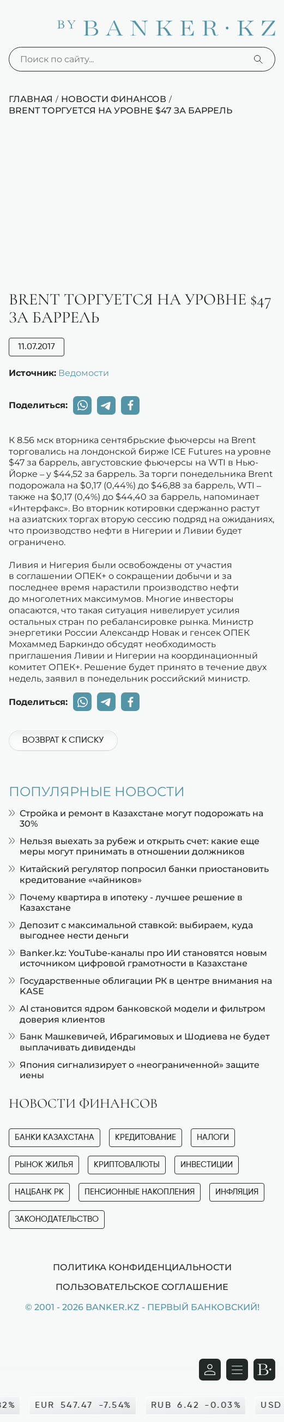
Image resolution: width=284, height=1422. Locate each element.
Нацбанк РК (39, 1192)
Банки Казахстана (54, 1137)
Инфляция (236, 1192)
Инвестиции (206, 1165)
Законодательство (57, 1219)
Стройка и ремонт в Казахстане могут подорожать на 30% (136, 818)
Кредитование (145, 1137)
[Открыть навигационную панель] (237, 1370)
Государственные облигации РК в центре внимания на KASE (140, 986)
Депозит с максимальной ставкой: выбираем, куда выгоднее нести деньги (131, 930)
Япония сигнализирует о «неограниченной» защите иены (134, 1070)
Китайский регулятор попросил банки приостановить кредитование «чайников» (139, 874)
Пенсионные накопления (139, 1192)
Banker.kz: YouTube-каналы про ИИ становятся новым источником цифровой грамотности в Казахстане (138, 958)
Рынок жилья (44, 1165)
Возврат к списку (63, 740)
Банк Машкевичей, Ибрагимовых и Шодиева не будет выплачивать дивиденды (139, 1041)
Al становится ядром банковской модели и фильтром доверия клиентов (137, 1013)
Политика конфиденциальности (142, 1267)
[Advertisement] (142, 209)
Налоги (213, 1137)
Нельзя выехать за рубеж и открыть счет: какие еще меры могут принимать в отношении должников (134, 846)
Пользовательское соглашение (142, 1286)
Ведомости (83, 372)
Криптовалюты (127, 1165)
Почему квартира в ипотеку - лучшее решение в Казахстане (126, 902)
